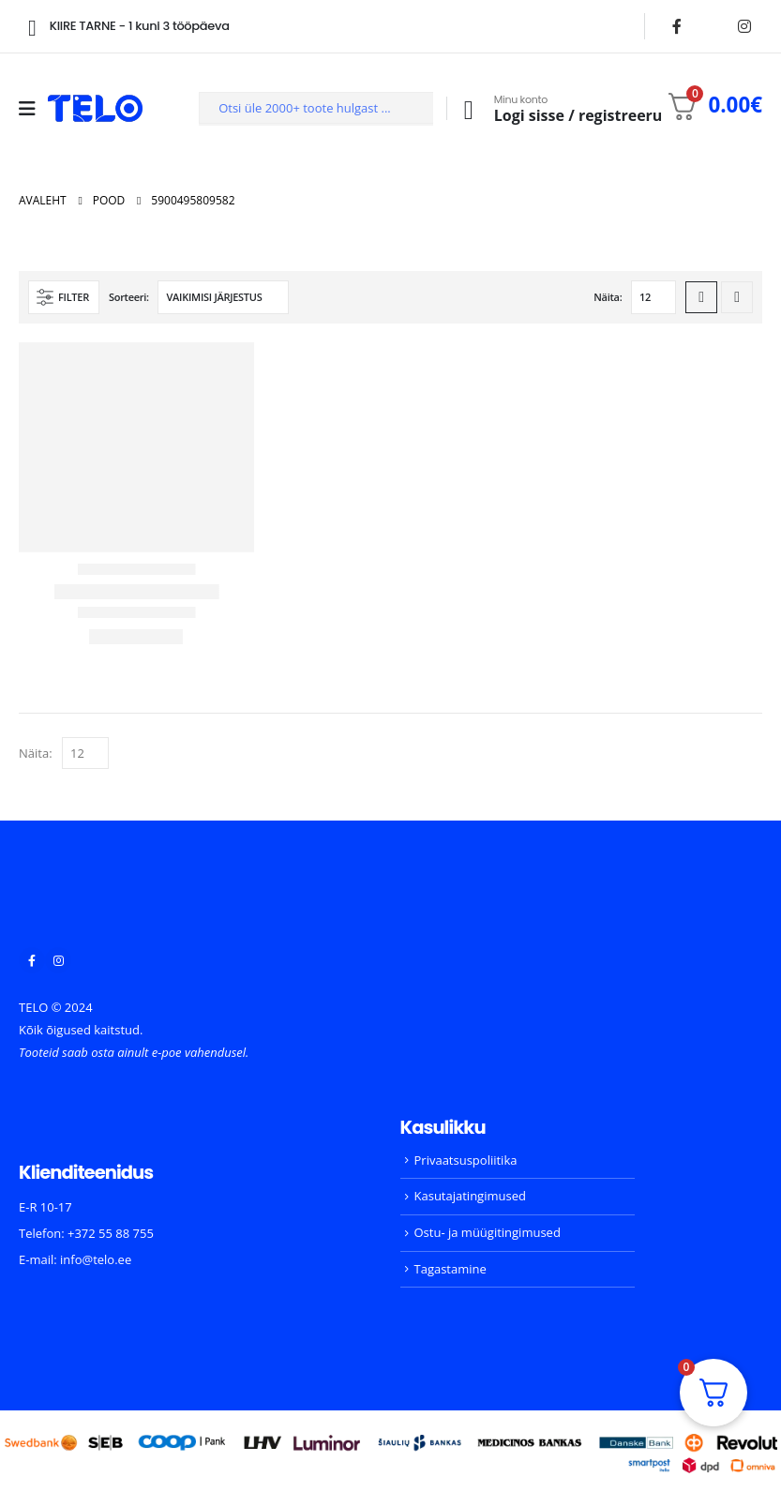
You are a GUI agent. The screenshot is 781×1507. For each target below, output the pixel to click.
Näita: (607, 297)
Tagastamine (450, 1268)
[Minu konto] (557, 109)
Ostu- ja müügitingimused (487, 1232)
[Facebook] (677, 26)
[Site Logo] (95, 108)
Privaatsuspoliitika (466, 1160)
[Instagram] (744, 26)
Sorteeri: (129, 297)
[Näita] (653, 297)
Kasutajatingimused (470, 1195)
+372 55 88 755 (111, 1233)
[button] (63, 297)
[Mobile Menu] (33, 109)
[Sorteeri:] (223, 297)
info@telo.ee (95, 1259)
